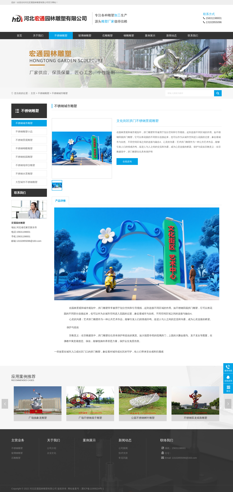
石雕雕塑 (107, 35)
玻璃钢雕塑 (84, 35)
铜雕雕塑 (129, 35)
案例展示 (150, 35)
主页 (33, 93)
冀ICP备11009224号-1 (92, 488)
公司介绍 (51, 448)
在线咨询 (127, 161)
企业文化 (51, 453)
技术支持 (123, 453)
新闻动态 (171, 35)
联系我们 (193, 35)
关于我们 (38, 35)
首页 (19, 35)
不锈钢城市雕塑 (60, 93)
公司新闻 (123, 448)
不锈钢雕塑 (60, 35)
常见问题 (123, 458)
